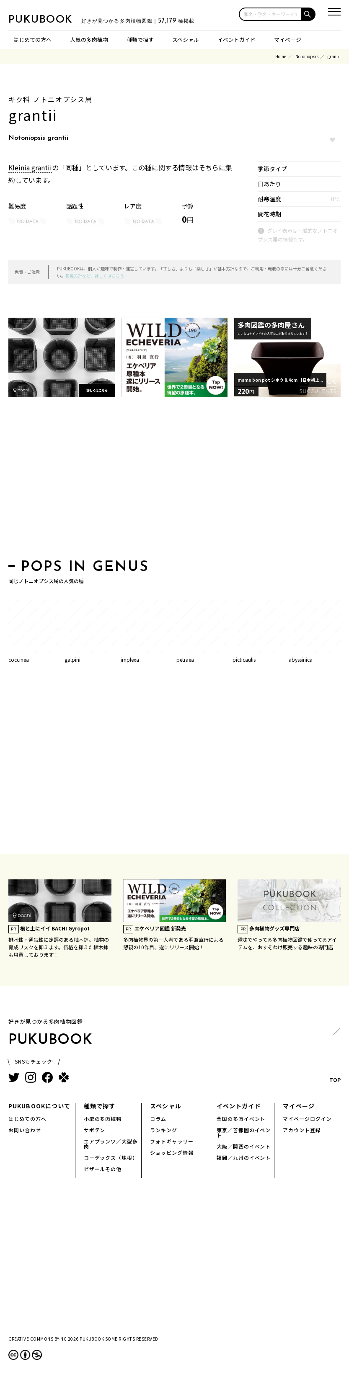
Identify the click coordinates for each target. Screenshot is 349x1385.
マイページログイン (307, 1118)
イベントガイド (236, 39)
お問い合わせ (24, 1129)
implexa (130, 659)
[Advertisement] (174, 481)
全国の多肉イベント (241, 1118)
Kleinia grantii (30, 167)
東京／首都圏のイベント (244, 1132)
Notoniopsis (306, 56)
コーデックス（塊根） (111, 1157)
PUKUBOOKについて (39, 1106)
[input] (270, 14)
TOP (334, 1058)
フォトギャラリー (172, 1141)
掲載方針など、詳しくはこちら (94, 275)
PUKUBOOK (50, 19)
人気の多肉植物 (89, 39)
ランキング (163, 1129)
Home (280, 56)
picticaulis (244, 659)
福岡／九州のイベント (244, 1157)
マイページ (287, 39)
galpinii (73, 659)
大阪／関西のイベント (244, 1146)
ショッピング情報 (172, 1152)
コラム (158, 1118)
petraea (185, 659)
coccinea (18, 659)
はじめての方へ (32, 39)
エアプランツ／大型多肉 (111, 1144)
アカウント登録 (302, 1129)
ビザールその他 (103, 1168)
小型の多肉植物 (103, 1118)
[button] (308, 14)
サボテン (95, 1129)
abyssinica (301, 659)
